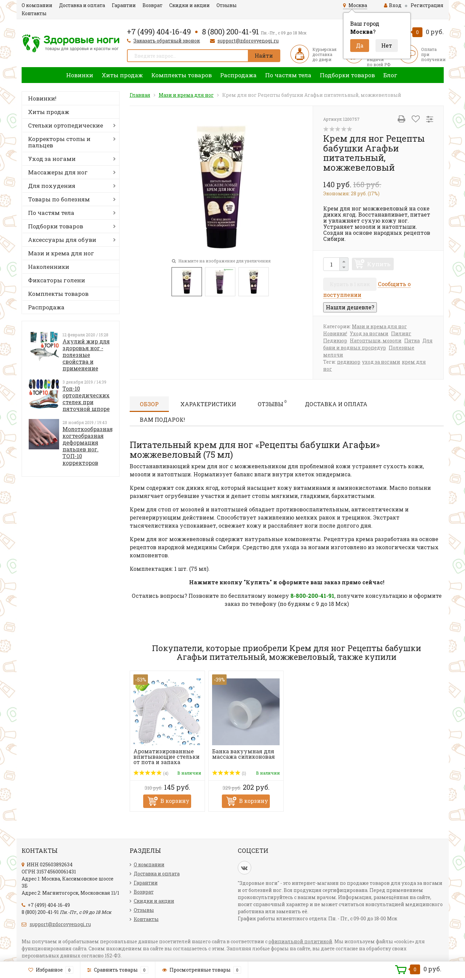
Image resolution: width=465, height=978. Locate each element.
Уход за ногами (52, 159)
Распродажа (238, 75)
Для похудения (51, 186)
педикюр (348, 362)
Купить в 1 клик (350, 284)
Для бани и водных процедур (378, 344)
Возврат (152, 5)
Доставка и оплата (82, 5)
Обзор (149, 404)
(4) (151, 773)
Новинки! (42, 98)
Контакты (34, 13)
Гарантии (124, 5)
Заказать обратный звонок (166, 40)
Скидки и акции (189, 5)
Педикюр (335, 340)
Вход (393, 5)
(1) (229, 773)
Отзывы (226, 5)
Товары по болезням (59, 199)
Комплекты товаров (181, 75)
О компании (37, 5)
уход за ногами (381, 362)
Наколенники (48, 267)
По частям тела (288, 75)
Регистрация (427, 5)
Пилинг (401, 333)
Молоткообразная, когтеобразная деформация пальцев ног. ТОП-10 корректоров (88, 445)
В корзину (174, 800)
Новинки (79, 75)
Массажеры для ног (58, 172)
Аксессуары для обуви (62, 240)
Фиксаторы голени (56, 280)
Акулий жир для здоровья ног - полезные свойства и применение (86, 355)
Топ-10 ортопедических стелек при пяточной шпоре (86, 398)
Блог (390, 75)
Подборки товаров (347, 75)
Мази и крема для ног (61, 253)
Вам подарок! (162, 419)
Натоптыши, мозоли (376, 340)
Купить (378, 264)
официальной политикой (300, 941)
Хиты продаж (122, 75)
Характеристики (208, 404)
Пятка (412, 340)
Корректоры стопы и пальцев (59, 142)
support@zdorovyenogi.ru (248, 40)
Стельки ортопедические (65, 125)
